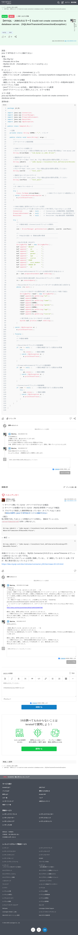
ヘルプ (41, 797)
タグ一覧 (4, 797)
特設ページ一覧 (6, 804)
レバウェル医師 (6, 901)
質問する (39, 749)
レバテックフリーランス (9, 814)
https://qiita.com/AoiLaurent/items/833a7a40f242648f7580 (25, 607)
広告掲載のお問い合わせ (9, 837)
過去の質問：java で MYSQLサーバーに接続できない (27, 513)
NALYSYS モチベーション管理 (10, 915)
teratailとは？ (6, 787)
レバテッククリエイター (46, 814)
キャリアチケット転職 (8, 877)
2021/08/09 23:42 (70, 41)
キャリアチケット (7, 870)
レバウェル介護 (6, 891)
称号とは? (5, 794)
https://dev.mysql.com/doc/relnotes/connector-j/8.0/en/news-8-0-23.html (32, 564)
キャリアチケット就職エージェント (48, 870)
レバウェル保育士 (7, 894)
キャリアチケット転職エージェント (48, 877)
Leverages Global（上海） (9, 911)
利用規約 (11, 831)
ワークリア (5, 884)
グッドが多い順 (71, 487)
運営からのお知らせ (44, 791)
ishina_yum (10, 499)
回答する (39, 707)
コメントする (65, 473)
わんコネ (41, 905)
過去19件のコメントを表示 (41, 580)
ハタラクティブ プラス (45, 880)
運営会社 (4, 831)
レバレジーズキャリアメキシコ (47, 911)
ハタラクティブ (6, 880)
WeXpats (5, 908)
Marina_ (75, 21)
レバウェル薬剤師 (44, 901)
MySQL (4, 32)
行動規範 (57, 469)
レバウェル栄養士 (44, 898)
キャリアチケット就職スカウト (47, 873)
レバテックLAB (7, 825)
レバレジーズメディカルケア (10, 905)
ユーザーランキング (7, 801)
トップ (3, 7)
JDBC (10, 32)
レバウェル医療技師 (44, 894)
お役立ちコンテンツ (44, 801)
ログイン (67, 2)
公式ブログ (42, 787)
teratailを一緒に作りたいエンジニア (19, 777)
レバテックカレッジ (45, 817)
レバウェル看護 (43, 891)
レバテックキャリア (8, 821)
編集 (70, 500)
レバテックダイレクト (45, 821)
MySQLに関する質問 (12, 7)
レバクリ (4, 887)
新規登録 (73, 2)
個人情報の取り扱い (14, 834)
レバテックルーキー (8, 817)
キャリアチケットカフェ (9, 873)
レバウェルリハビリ (7, 898)
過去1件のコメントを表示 (42, 429)
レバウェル (42, 887)
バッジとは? (5, 791)
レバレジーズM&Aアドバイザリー (48, 884)
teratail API (42, 794)
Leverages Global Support (46, 908)
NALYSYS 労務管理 (44, 915)
